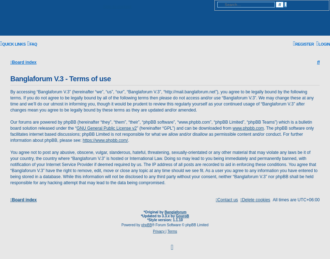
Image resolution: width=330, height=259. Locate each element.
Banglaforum (176, 212)
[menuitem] (32, 44)
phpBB (146, 225)
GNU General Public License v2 (106, 128)
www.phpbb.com (248, 128)
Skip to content (117, 6)
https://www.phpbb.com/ (105, 140)
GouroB (182, 216)
